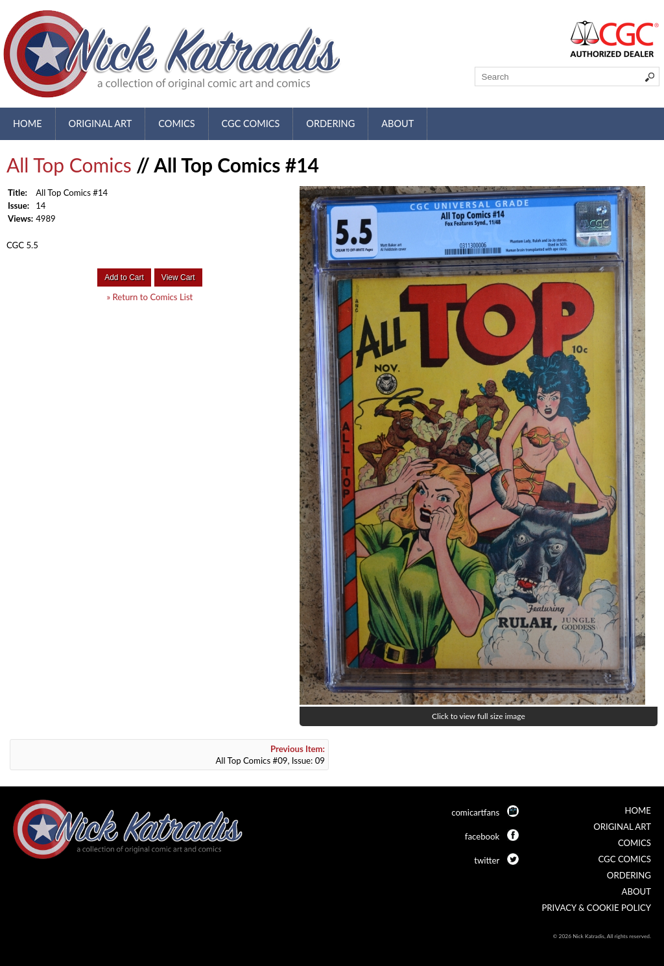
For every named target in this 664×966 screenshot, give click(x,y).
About (397, 123)
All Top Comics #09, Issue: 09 (270, 755)
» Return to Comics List (149, 297)
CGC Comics (251, 123)
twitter (486, 860)
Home (27, 123)
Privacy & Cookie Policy (596, 907)
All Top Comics (69, 164)
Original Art (100, 123)
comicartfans (475, 812)
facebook (482, 836)
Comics (176, 123)
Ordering (330, 123)
